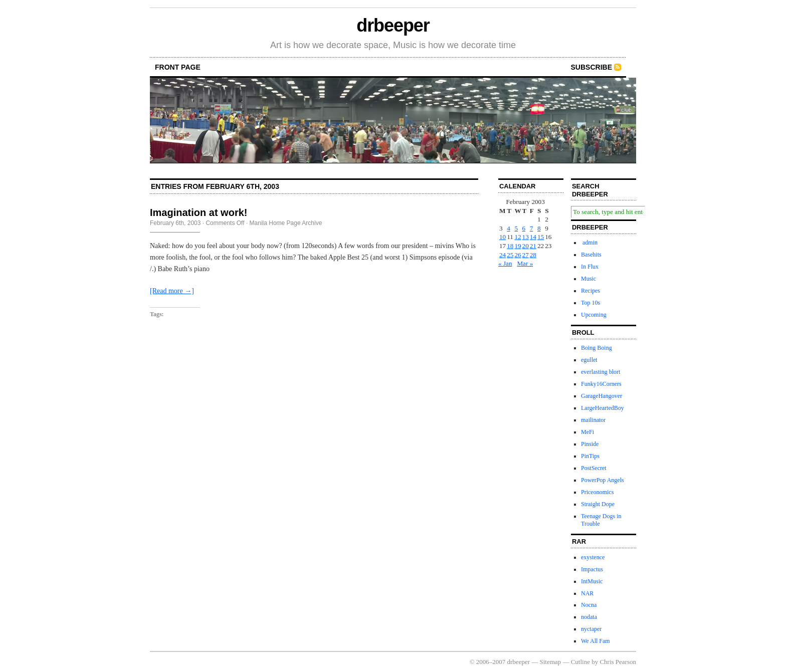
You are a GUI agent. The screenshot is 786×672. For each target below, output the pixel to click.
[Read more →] (172, 291)
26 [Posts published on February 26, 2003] (517, 255)
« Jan (505, 263)
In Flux (590, 266)
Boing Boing (596, 347)
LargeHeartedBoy (602, 407)
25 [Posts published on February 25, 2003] (510, 255)
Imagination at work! (198, 212)
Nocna (589, 604)
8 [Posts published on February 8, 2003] (539, 228)
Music (588, 278)
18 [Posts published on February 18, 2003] (510, 246)
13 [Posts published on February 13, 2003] (525, 237)
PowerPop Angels (602, 480)
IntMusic (592, 581)
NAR (587, 593)
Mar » (525, 263)
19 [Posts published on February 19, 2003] (517, 246)
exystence (593, 557)
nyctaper (591, 628)
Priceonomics (597, 492)
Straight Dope (598, 504)
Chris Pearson (618, 661)
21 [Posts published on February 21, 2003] (533, 246)
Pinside (590, 443)
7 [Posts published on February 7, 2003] (531, 228)
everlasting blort (600, 371)
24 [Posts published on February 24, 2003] (502, 255)
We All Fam (595, 640)
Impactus (592, 569)
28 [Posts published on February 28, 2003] (533, 255)
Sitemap (550, 661)
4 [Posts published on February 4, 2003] (508, 228)
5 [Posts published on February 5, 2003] (516, 228)
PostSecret (594, 468)
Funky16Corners (601, 383)
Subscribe (591, 67)
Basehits (591, 254)
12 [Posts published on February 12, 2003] (517, 237)
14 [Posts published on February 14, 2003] (533, 237)
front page (178, 67)
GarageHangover (601, 395)
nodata (589, 616)
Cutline (580, 661)
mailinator (593, 419)
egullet (589, 359)
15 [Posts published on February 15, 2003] (540, 237)
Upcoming (594, 314)
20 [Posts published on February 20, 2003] (525, 246)
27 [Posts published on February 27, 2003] (525, 255)
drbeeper (392, 25)
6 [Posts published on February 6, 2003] (524, 228)
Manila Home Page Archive (286, 223)
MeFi (587, 431)
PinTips (590, 456)
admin (589, 242)
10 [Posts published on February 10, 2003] (502, 237)
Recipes (590, 290)
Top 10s (590, 302)
